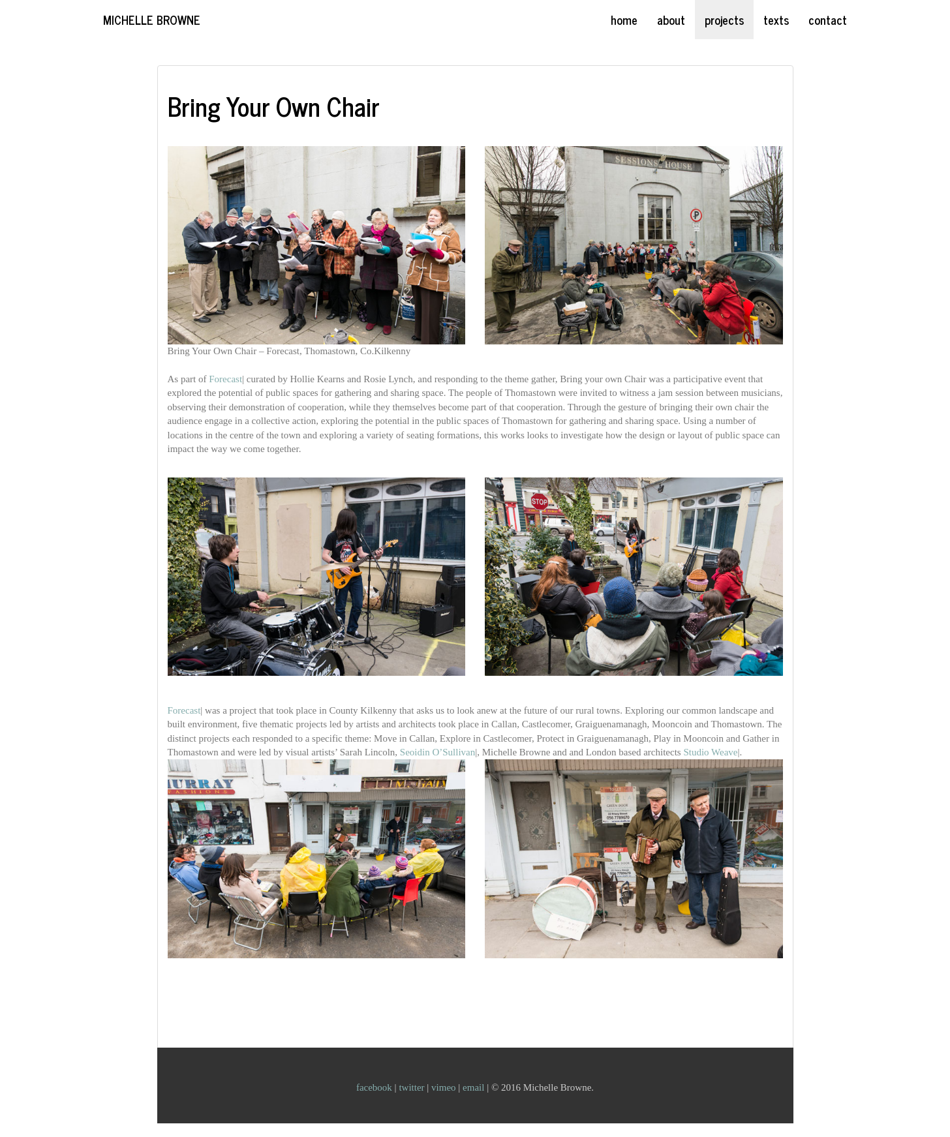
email (475, 1087)
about (671, 19)
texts (776, 19)
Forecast (225, 379)
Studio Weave (710, 752)
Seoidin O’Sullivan (437, 752)
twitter (413, 1087)
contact (827, 19)
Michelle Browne (151, 19)
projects (724, 19)
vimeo (444, 1087)
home (624, 19)
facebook (375, 1087)
